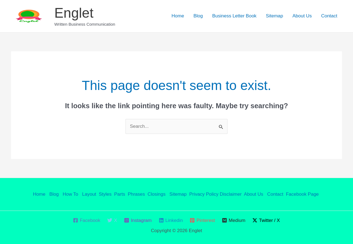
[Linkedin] (171, 220)
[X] (112, 220)
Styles (105, 194)
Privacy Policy (203, 194)
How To (71, 194)
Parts (119, 194)
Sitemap (274, 15)
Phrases (136, 194)
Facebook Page (303, 194)
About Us (302, 15)
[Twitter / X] (266, 220)
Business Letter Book (234, 15)
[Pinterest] (202, 220)
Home (178, 15)
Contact (329, 15)
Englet (73, 13)
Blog (198, 15)
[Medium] (233, 220)
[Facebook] (86, 220)
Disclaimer (231, 194)
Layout (89, 194)
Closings (156, 194)
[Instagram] (138, 220)
